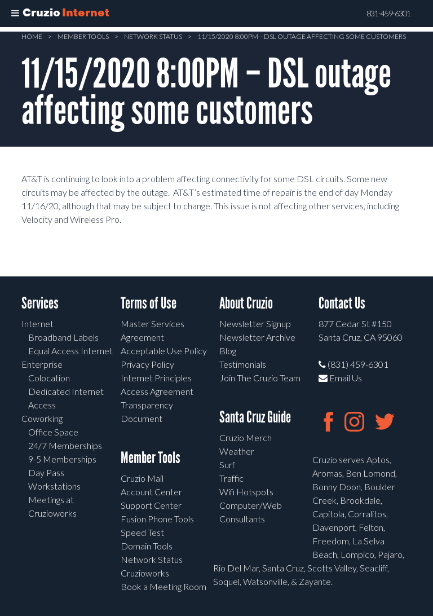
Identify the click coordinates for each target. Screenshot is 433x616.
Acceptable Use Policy (164, 350)
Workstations (54, 486)
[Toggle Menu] (15, 13)
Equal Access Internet (70, 350)
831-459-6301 (388, 13)
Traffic (231, 478)
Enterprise (42, 364)
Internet (37, 323)
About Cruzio (246, 303)
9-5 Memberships (62, 459)
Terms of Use (148, 303)
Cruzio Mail (142, 478)
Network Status (153, 36)
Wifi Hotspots (246, 491)
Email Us (340, 377)
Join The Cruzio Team (260, 377)
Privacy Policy (147, 364)
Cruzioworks (145, 572)
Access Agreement (157, 391)
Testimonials (242, 364)
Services (40, 303)
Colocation (49, 377)
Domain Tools (147, 545)
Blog (227, 350)
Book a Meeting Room (163, 586)
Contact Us (342, 303)
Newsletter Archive (257, 337)
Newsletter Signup (255, 323)
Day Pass (46, 472)
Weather (236, 451)
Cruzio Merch (245, 437)
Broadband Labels (63, 337)
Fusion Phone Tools (157, 518)
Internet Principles (156, 377)
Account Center (151, 491)
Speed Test (142, 532)
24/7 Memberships (65, 445)
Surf (227, 464)
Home (31, 36)
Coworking (42, 418)
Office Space (53, 431)
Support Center (151, 505)
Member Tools (83, 36)
